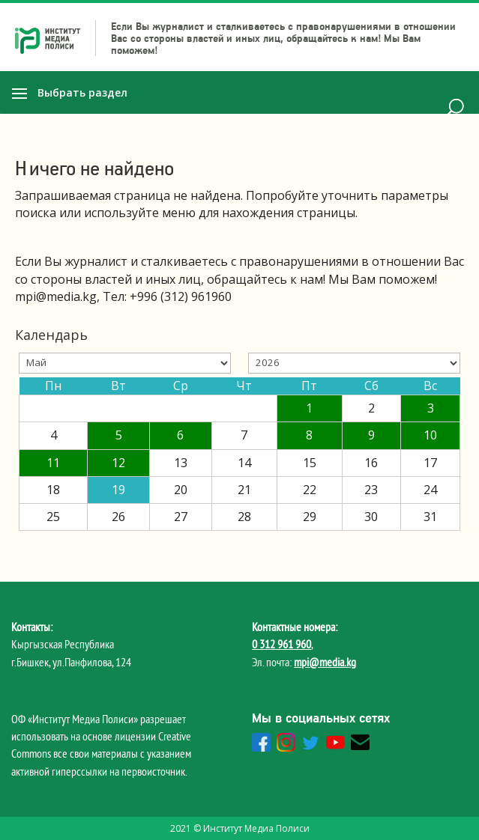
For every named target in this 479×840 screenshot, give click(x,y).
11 (53, 462)
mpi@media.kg (325, 661)
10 (430, 435)
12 (118, 462)
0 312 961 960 (281, 643)
